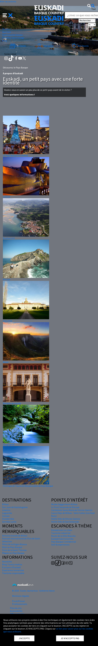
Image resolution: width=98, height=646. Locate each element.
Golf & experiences (60, 544)
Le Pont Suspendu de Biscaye (65, 507)
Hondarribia (8, 518)
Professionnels (19, 604)
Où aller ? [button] (6, 29)
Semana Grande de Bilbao (14, 535)
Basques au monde (12, 403)
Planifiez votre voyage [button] (13, 37)
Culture (6, 196)
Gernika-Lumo (9, 521)
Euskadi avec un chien (61, 530)
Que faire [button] (6, 31)
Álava (5, 362)
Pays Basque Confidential (63, 541)
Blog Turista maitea (12, 564)
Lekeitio (6, 510)
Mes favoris (80, 45)
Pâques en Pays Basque (13, 553)
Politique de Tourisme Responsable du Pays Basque (28, 485)
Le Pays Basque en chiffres (15, 155)
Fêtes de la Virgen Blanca (14, 544)
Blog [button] (4, 40)
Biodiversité (9, 238)
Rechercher (87, 20)
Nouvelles (7, 561)
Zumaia (6, 515)
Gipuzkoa (7, 320)
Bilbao (5, 504)
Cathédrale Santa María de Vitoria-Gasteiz (72, 510)
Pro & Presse (18, 601)
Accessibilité (16, 610)
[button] (7, 14)
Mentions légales (20, 595)
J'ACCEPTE (24, 638)
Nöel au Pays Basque (12, 547)
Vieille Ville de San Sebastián (65, 521)
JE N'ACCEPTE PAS (70, 638)
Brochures (18, 45)
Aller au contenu (8, 1)
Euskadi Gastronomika (62, 538)
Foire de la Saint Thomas (14, 550)
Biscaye (6, 279)
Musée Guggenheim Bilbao (64, 504)
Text (93, 9)
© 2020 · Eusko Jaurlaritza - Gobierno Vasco (33, 590)
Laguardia (7, 513)
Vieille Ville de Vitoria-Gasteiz (65, 518)
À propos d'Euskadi (11, 567)
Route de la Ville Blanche (63, 535)
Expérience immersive (13, 570)
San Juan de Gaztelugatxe (15, 507)
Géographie (8, 444)
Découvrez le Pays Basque (15, 67)
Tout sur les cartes (48, 45)
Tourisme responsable (13, 573)
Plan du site (16, 608)
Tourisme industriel (61, 533)
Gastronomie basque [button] (12, 34)
